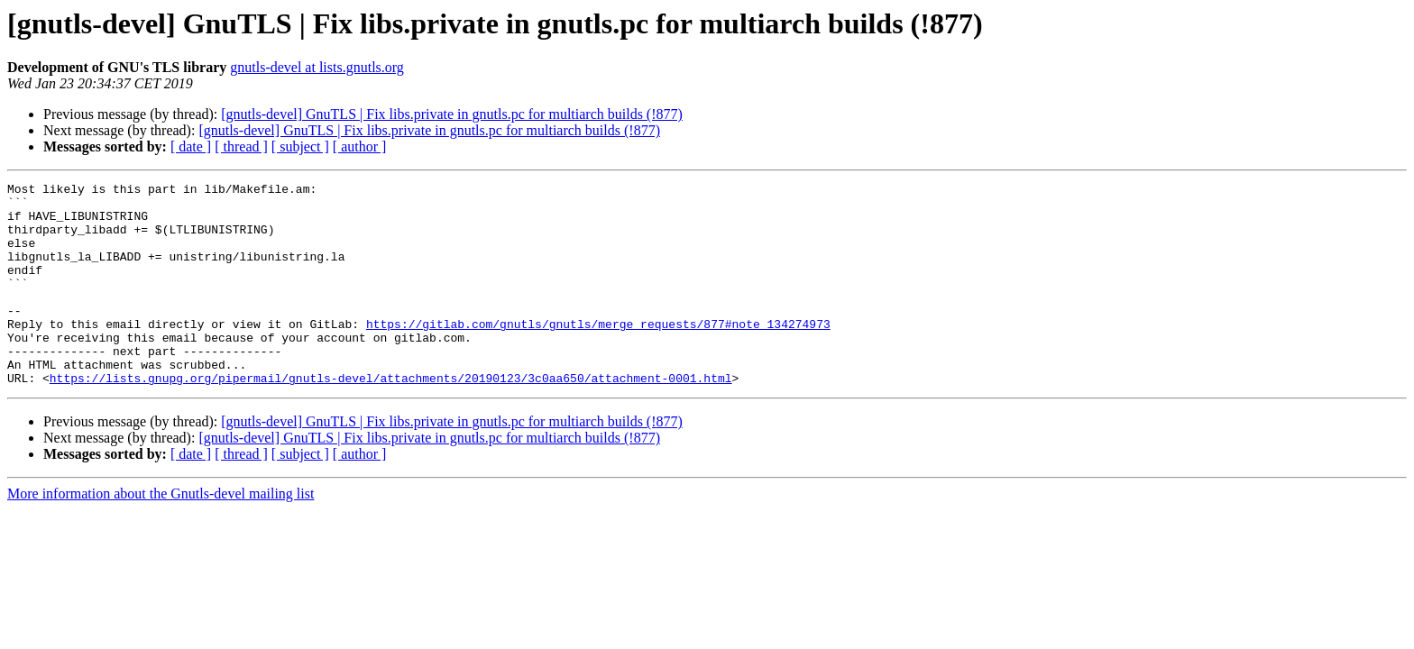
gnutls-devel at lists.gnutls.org (317, 67)
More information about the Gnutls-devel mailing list (160, 534)
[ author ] (360, 146)
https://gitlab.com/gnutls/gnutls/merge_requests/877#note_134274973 (598, 353)
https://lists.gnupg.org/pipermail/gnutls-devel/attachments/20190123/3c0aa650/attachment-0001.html (391, 418)
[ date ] (190, 146)
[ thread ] (241, 146)
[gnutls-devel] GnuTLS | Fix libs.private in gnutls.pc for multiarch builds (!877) (452, 114)
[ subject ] (300, 146)
